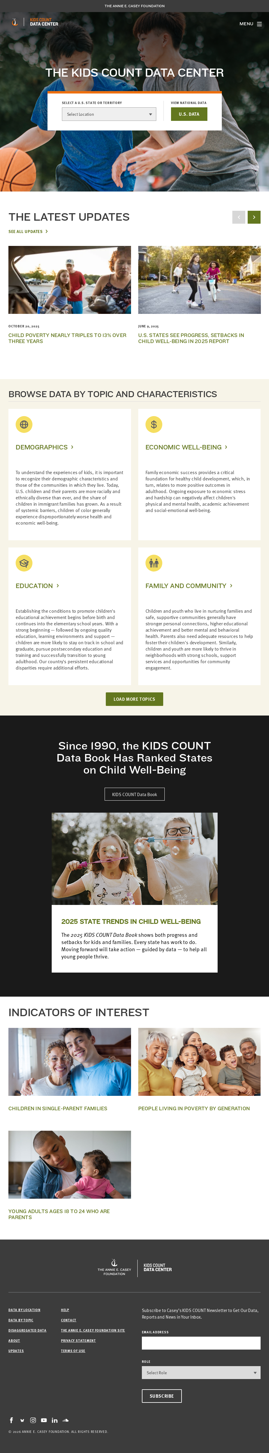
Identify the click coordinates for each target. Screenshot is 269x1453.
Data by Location (24, 1309)
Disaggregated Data (27, 1330)
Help (65, 1309)
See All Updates (25, 231)
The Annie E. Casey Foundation (135, 6)
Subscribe (162, 1396)
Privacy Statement (78, 1340)
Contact (68, 1320)
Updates (16, 1350)
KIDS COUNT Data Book (134, 794)
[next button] (254, 217)
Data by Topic (20, 1320)
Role (146, 1361)
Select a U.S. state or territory (92, 103)
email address (155, 1332)
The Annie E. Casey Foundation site (93, 1330)
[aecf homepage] (15, 22)
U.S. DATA (189, 114)
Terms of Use (73, 1350)
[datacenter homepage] (44, 22)
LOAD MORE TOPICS (134, 699)
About (14, 1340)
